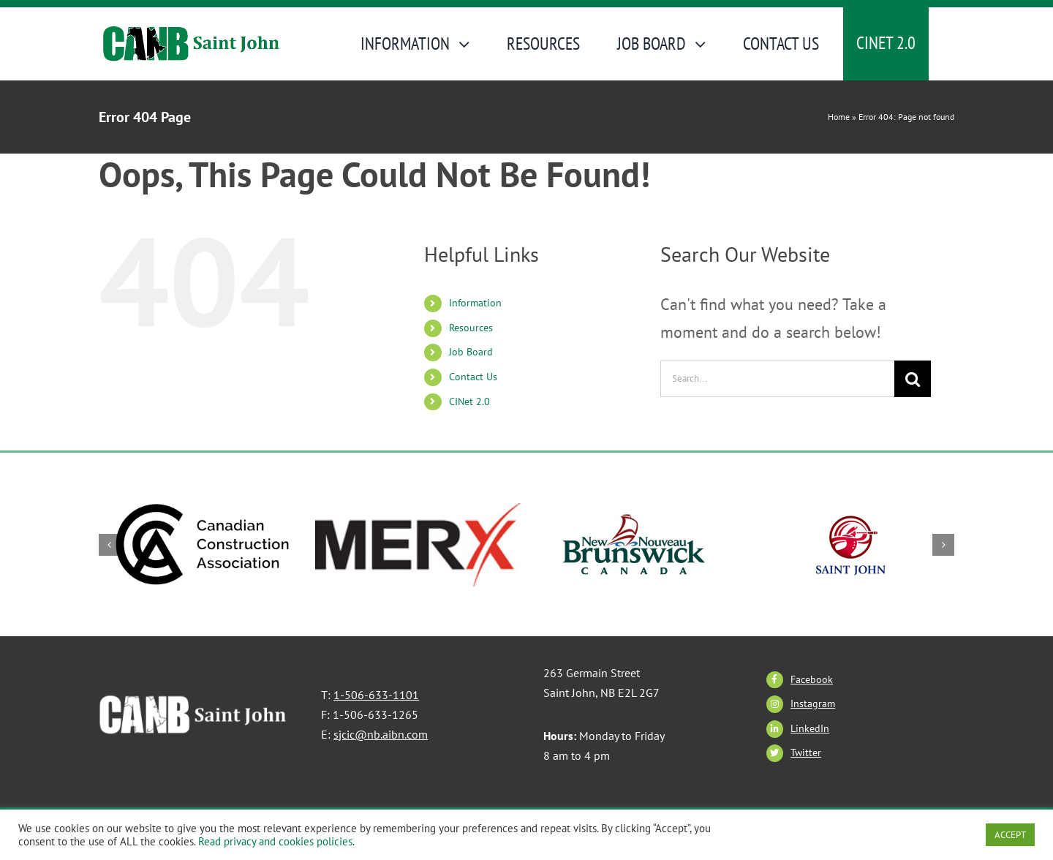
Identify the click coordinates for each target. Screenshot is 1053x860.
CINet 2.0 (469, 401)
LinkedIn (809, 728)
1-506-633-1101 (376, 694)
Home (839, 116)
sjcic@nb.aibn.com (380, 734)
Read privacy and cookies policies (275, 841)
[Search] (912, 379)
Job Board (471, 351)
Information (475, 302)
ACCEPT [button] (1010, 835)
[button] (110, 545)
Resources (471, 327)
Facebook (811, 679)
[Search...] (777, 379)
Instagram (812, 703)
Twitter (805, 752)
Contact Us (473, 376)
